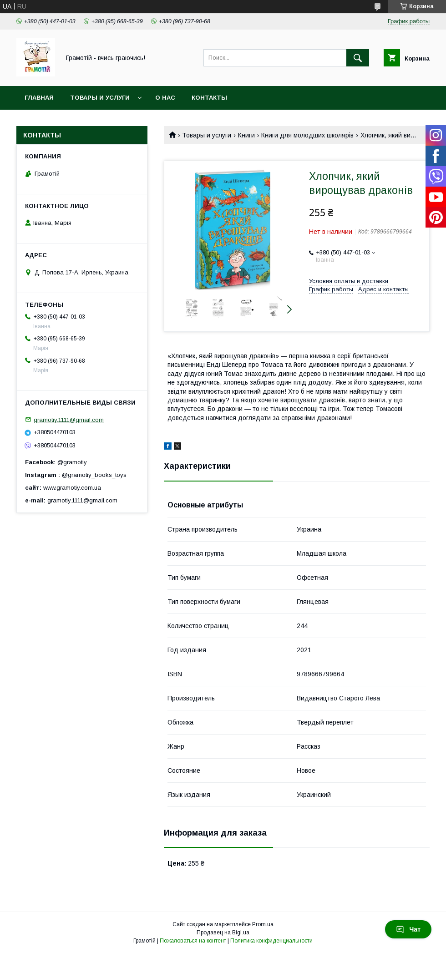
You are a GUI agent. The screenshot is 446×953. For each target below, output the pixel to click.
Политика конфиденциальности (271, 941)
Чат (408, 929)
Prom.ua (263, 924)
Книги (246, 135)
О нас (165, 97)
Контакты (209, 97)
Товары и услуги (100, 97)
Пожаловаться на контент (193, 941)
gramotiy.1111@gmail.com (69, 419)
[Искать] (357, 57)
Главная (39, 97)
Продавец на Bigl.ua (223, 932)
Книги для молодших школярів (307, 135)
